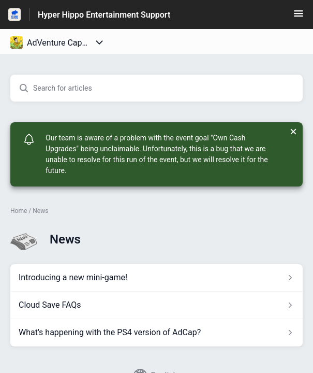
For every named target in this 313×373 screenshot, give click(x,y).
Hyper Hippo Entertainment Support (104, 15)
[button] (298, 17)
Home (18, 210)
